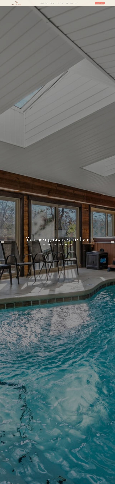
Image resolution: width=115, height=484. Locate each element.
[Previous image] (2, 242)
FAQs (67, 3)
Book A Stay (100, 3)
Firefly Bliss (53, 3)
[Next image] (112, 242)
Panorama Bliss (44, 3)
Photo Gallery (73, 3)
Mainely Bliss (60, 3)
